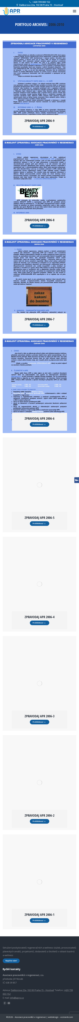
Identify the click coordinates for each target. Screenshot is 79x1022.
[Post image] (39, 88)
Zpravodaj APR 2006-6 (39, 418)
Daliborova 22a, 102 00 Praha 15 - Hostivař (39, 5)
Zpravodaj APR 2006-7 (39, 319)
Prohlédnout (39, 126)
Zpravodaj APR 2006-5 (39, 517)
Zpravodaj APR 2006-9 (39, 120)
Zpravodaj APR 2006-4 (39, 617)
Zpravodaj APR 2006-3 (39, 716)
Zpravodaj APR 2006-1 (39, 914)
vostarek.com (66, 1017)
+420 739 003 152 (39, 2)
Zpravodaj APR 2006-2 (39, 815)
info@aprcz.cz (17, 997)
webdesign (53, 1017)
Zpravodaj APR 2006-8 (39, 220)
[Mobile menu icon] (74, 11)
